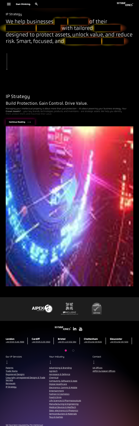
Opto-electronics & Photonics (63, 410)
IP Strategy (11, 387)
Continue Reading (20, 122)
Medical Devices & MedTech (62, 407)
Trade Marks (12, 371)
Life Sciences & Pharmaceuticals (65, 400)
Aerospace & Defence (59, 374)
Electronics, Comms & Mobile (63, 387)
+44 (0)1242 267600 (93, 342)
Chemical (53, 377)
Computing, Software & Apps (63, 381)
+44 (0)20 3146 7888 (15, 342)
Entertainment (56, 391)
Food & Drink (55, 397)
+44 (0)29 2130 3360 (41, 342)
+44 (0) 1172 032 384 (67, 342)
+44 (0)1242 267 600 (119, 342)
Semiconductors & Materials (63, 414)
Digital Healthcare (58, 384)
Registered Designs (15, 374)
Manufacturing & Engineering (63, 404)
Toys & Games (56, 417)
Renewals (10, 383)
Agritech (53, 371)
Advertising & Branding (60, 368)
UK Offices (97, 368)
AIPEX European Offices (104, 371)
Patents (9, 368)
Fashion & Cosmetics (59, 394)
